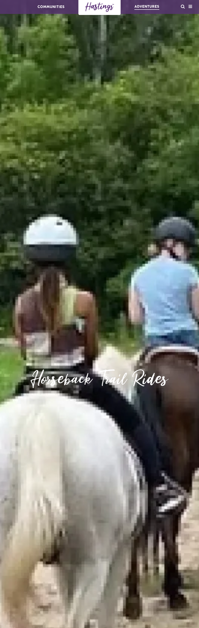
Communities (51, 7)
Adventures (146, 6)
